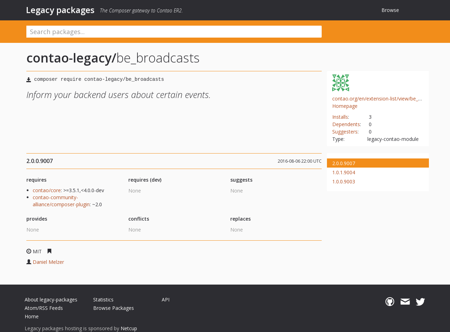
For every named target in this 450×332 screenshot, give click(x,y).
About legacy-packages (51, 299)
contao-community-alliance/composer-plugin (61, 201)
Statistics (103, 299)
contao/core (47, 190)
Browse (390, 10)
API (165, 299)
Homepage (345, 106)
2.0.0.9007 (343, 163)
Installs (340, 116)
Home (32, 316)
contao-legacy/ (71, 57)
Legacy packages (60, 9)
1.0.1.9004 (343, 172)
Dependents (346, 124)
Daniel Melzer (48, 262)
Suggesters (345, 131)
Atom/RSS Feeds (44, 308)
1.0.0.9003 (343, 181)
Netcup (129, 328)
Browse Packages (113, 308)
